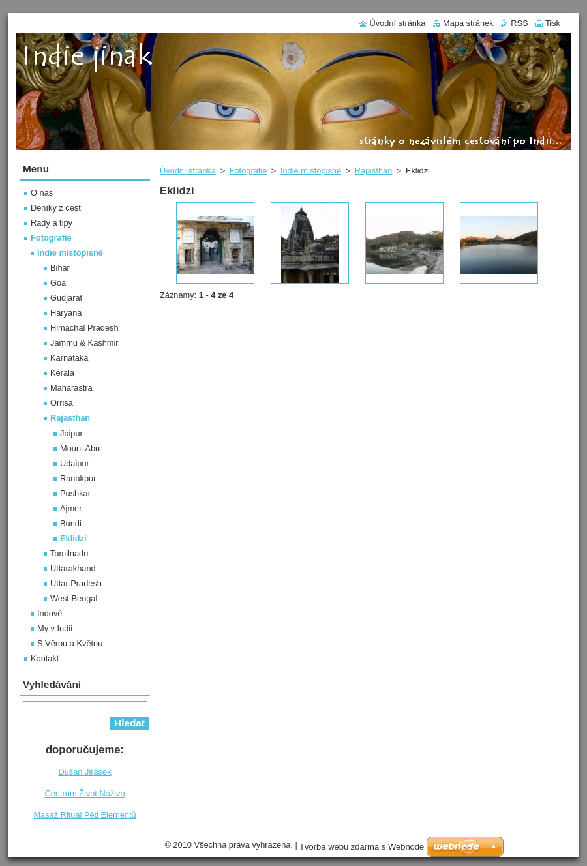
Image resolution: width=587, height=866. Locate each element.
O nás (42, 193)
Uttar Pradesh (76, 583)
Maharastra (71, 388)
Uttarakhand (73, 568)
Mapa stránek (468, 23)
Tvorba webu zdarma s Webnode (361, 847)
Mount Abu (80, 448)
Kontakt (45, 658)
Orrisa (61, 403)
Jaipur (71, 433)
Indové (49, 613)
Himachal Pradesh (84, 328)
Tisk (552, 23)
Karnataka (69, 358)
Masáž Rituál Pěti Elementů (84, 815)
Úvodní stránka (188, 170)
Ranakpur (78, 478)
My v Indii (54, 628)
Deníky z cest (56, 208)
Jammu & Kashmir (84, 343)
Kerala (62, 373)
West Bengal (73, 598)
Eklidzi (73, 538)
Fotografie (248, 170)
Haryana (66, 313)
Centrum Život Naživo (84, 793)
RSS (519, 23)
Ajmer (71, 508)
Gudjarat (66, 298)
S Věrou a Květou (69, 643)
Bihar (60, 268)
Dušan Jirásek (84, 772)
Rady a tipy (51, 223)
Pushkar (75, 493)
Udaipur (74, 463)
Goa (58, 283)
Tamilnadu (69, 553)
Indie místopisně (310, 170)
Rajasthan (374, 170)
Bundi (71, 523)
